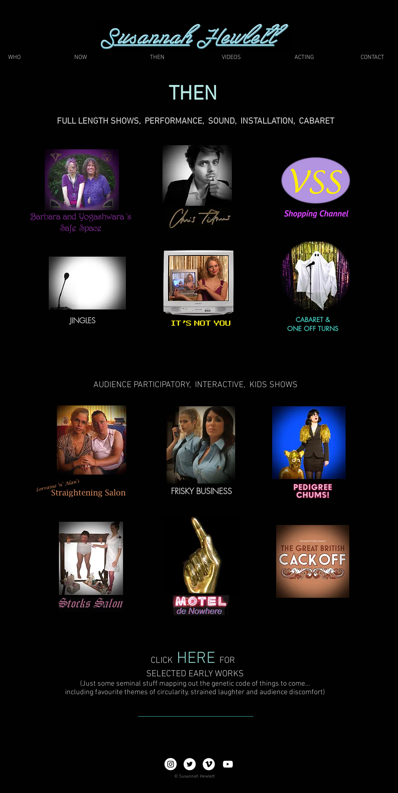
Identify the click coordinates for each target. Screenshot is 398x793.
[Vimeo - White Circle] (209, 764)
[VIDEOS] (231, 57)
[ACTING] (304, 57)
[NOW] (80, 57)
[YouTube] (228, 764)
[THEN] (157, 57)
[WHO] (14, 57)
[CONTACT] (372, 57)
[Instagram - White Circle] (170, 764)
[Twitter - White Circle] (190, 764)
